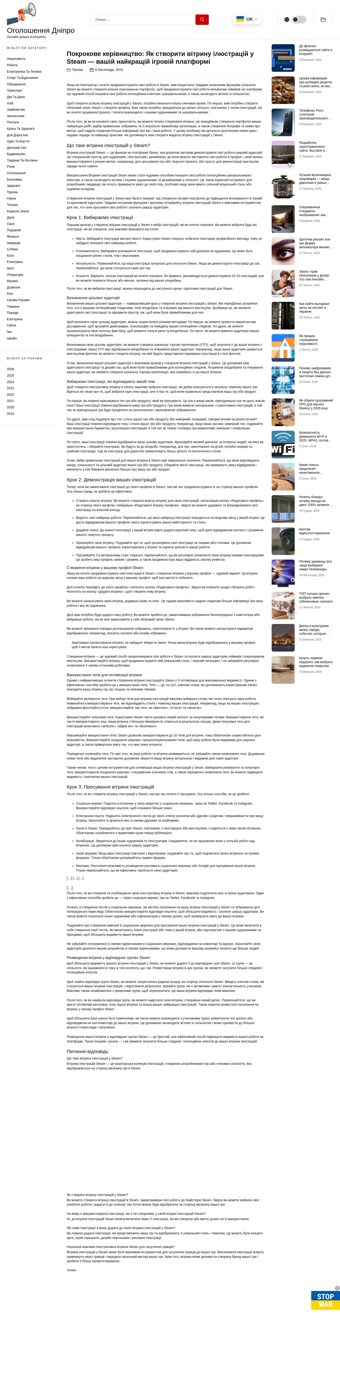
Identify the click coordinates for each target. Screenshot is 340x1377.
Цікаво (12, 338)
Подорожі (14, 230)
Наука (11, 198)
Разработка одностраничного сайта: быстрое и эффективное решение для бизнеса (315, 150)
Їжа (9, 332)
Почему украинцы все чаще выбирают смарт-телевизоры (315, 565)
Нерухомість (16, 59)
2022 (10, 394)
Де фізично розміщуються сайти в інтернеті (315, 50)
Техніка (12, 205)
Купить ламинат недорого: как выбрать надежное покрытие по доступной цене (316, 663)
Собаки (12, 249)
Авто (10, 268)
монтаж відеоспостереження (314, 531)
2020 (10, 407)
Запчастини (15, 116)
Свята (11, 325)
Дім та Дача (16, 97)
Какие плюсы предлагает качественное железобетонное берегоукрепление (313, 472)
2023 (10, 388)
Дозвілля (13, 287)
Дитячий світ (16, 148)
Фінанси (13, 236)
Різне (11, 166)
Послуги (13, 122)
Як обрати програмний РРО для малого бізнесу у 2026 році (316, 404)
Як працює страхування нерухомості (308, 340)
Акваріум (13, 243)
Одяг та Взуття (18, 141)
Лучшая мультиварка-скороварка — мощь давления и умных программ (315, 180)
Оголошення (16, 173)
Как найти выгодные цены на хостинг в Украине (314, 307)
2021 (10, 401)
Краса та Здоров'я (21, 128)
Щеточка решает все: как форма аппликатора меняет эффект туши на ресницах (315, 247)
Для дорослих (17, 135)
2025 (10, 375)
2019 (10, 414)
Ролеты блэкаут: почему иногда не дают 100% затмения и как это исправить (315, 502)
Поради (12, 313)
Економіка (14, 179)
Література (15, 275)
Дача (10, 217)
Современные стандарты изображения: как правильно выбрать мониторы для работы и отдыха (315, 216)
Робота (12, 65)
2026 (10, 369)
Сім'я (11, 224)
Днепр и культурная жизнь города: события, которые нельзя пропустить (314, 631)
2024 (10, 382)
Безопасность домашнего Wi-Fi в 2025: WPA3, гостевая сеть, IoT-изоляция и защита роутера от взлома (315, 442)
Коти (10, 255)
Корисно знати (18, 211)
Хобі (10, 103)
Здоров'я (13, 186)
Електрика (15, 262)
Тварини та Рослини (22, 160)
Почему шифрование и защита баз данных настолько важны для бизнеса (315, 373)
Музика (12, 281)
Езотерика (14, 319)
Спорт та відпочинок (22, 78)
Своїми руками (18, 300)
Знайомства (16, 109)
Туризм (12, 192)
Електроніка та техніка (24, 71)
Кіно (10, 293)
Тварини (13, 306)
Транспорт (14, 90)
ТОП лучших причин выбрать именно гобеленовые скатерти (316, 597)
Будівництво (16, 154)
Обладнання (16, 84)
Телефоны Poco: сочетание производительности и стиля (316, 116)
